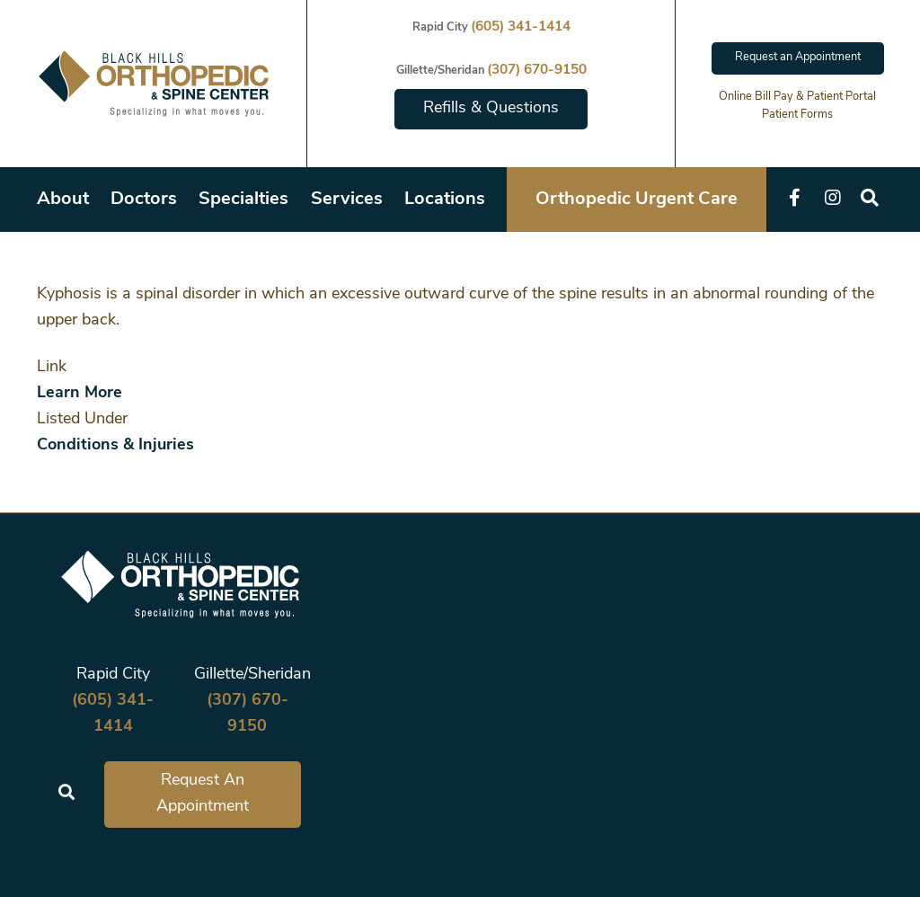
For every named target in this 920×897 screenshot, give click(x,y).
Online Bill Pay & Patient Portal (797, 96)
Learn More (79, 393)
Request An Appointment (202, 793)
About (63, 200)
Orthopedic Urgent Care (636, 200)
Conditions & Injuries (115, 445)
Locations (444, 200)
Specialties (243, 200)
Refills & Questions (491, 108)
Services (347, 200)
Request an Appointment (798, 57)
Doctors (144, 200)
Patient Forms (797, 114)
